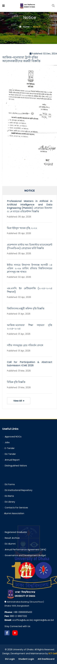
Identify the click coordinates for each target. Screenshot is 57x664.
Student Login (26, 658)
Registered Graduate (14, 532)
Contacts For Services (15, 507)
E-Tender (8, 448)
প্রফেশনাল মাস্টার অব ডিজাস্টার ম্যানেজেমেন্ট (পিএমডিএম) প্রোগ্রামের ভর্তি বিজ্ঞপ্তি (29, 246)
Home (24, 26)
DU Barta (8, 496)
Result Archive (11, 537)
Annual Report (11, 459)
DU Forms (8, 484)
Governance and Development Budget (24, 555)
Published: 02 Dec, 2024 (43, 53)
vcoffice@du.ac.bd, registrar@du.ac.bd (29, 620)
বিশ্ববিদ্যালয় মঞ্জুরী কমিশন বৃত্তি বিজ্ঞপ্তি (25, 308)
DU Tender (9, 454)
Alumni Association (13, 513)
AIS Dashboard (46, 658)
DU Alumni (9, 543)
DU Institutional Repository (17, 490)
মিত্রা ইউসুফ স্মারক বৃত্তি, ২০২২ (22, 228)
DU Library (8, 501)
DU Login (10, 658)
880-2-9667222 (16, 616)
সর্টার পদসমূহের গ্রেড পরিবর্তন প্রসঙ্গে (25, 345)
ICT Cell (52, 653)
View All (18, 400)
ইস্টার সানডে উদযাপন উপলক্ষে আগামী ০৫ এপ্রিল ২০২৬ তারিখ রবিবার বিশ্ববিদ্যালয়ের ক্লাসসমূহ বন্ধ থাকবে (29, 268)
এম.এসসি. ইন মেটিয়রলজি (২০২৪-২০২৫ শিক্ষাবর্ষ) (29, 290)
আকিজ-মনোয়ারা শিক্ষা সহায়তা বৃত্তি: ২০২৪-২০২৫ (29, 326)
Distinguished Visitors (14, 465)
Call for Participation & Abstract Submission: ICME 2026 (29, 363)
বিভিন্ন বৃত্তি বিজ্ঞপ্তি (16, 382)
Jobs (6, 442)
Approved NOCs (11, 436)
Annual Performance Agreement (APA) (24, 549)
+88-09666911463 (18, 612)
